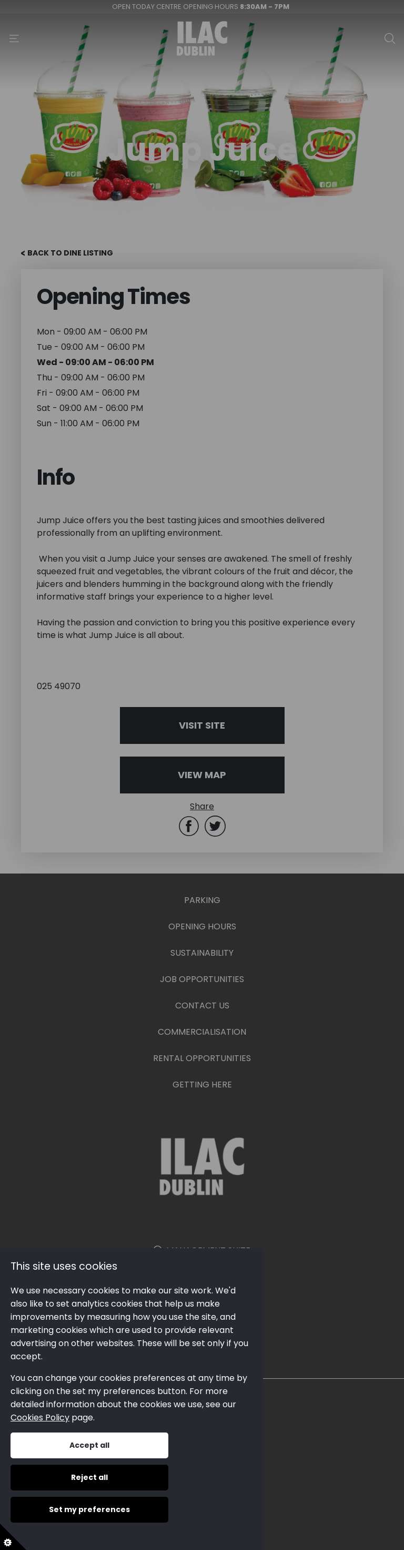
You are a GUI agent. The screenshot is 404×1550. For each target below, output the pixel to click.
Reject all (89, 1477)
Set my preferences (89, 1509)
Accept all (89, 1445)
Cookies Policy (40, 1417)
